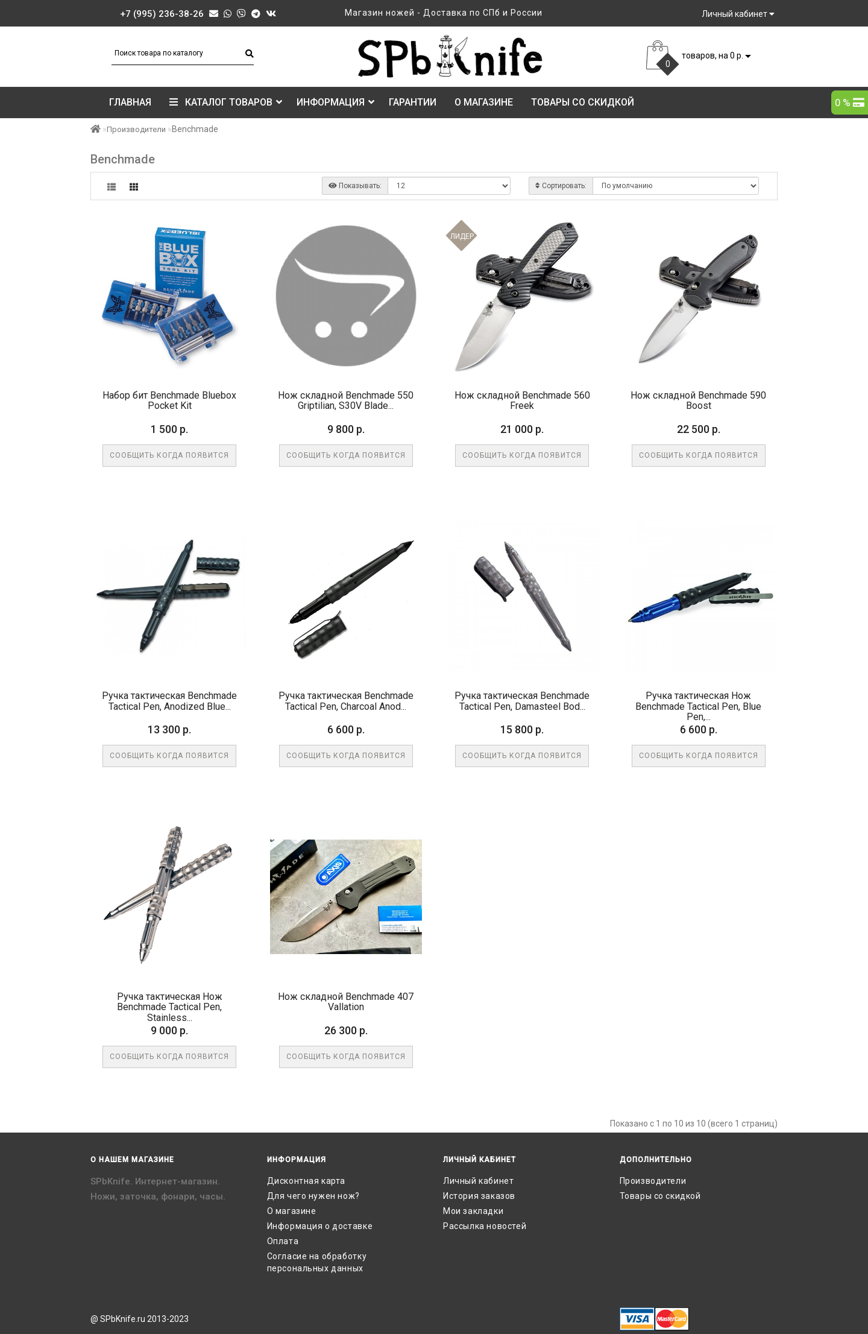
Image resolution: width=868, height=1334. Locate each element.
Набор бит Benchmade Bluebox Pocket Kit (169, 401)
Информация (335, 102)
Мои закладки (473, 1211)
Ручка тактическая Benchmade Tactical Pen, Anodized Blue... (169, 701)
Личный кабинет (478, 1181)
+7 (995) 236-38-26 (162, 13)
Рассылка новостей (484, 1226)
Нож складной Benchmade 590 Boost (698, 401)
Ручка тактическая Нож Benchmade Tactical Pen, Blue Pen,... (698, 706)
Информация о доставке (320, 1226)
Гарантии (412, 102)
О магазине (483, 102)
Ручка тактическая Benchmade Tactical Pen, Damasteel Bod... (522, 701)
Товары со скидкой (582, 102)
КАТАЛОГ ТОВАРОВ (225, 102)
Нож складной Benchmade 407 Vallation (346, 1002)
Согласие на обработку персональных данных (317, 1262)
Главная (130, 102)
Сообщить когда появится (169, 455)
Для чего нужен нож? (313, 1196)
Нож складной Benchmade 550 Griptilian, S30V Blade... (346, 401)
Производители (136, 129)
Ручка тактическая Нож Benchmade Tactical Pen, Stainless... (169, 1007)
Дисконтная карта (306, 1181)
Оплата (283, 1241)
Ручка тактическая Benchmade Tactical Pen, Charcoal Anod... (346, 701)
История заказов (479, 1196)
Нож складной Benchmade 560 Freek (522, 401)
